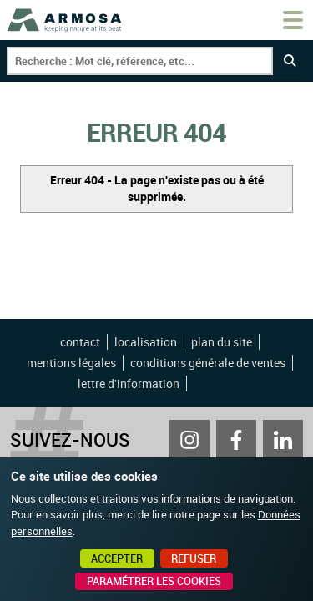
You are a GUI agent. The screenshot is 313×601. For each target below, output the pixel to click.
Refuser (193, 558)
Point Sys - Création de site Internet (217, 384)
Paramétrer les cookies (154, 580)
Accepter (117, 558)
